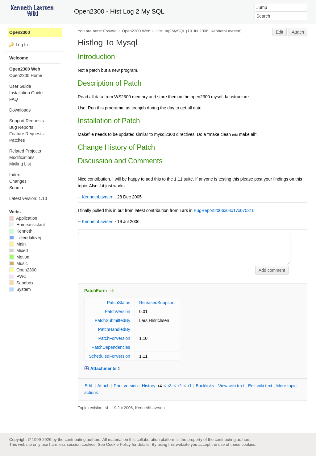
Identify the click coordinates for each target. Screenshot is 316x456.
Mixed (18, 250)
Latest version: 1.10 (28, 198)
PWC (18, 276)
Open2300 (19, 32)
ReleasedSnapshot (157, 302)
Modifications (22, 157)
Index (14, 174)
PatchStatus (118, 302)
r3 (170, 385)
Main (17, 244)
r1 (189, 385)
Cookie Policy (118, 444)
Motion (19, 256)
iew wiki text (231, 385)
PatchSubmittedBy (112, 320)
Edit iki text (260, 385)
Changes (18, 181)
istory (149, 385)
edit (111, 291)
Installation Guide (26, 92)
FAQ (13, 99)
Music (18, 263)
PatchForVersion (114, 338)
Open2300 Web (136, 31)
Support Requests (26, 120)
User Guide (20, 86)
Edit (279, 32)
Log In (22, 44)
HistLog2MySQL (170, 31)
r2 (179, 385)
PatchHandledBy (114, 329)
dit (89, 385)
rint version (126, 385)
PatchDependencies (111, 347)
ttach (103, 385)
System (20, 289)
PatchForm (95, 290)
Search (16, 187)
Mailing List (20, 163)
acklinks (205, 385)
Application (23, 218)
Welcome (18, 57)
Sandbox (21, 282)
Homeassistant (27, 224)
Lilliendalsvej (25, 237)
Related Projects (25, 151)
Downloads (20, 110)
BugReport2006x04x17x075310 (224, 210)
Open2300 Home (25, 75)
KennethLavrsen (225, 31)
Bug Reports (21, 127)
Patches (17, 140)
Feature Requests (26, 133)
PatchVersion (117, 311)
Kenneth (20, 231)
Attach (298, 32)
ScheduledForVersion (109, 356)
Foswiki (110, 31)
